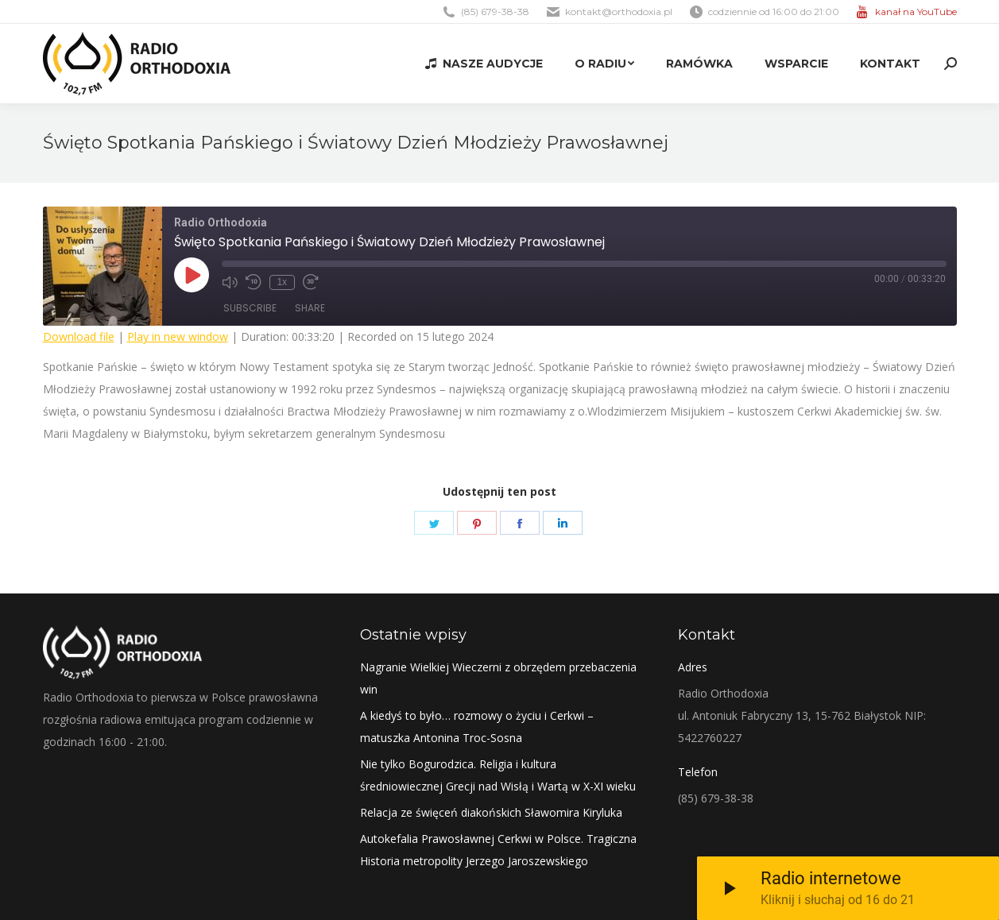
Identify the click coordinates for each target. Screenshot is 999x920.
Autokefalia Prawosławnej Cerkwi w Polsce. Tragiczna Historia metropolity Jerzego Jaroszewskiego (498, 849)
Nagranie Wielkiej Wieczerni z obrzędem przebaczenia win (498, 678)
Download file (78, 336)
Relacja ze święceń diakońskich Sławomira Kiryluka (491, 812)
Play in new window (177, 336)
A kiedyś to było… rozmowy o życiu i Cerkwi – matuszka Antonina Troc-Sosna (477, 726)
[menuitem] (483, 63)
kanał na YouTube (916, 11)
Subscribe (250, 308)
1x (282, 282)
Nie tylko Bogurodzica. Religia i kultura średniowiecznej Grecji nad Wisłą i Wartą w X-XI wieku (498, 775)
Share (310, 308)
